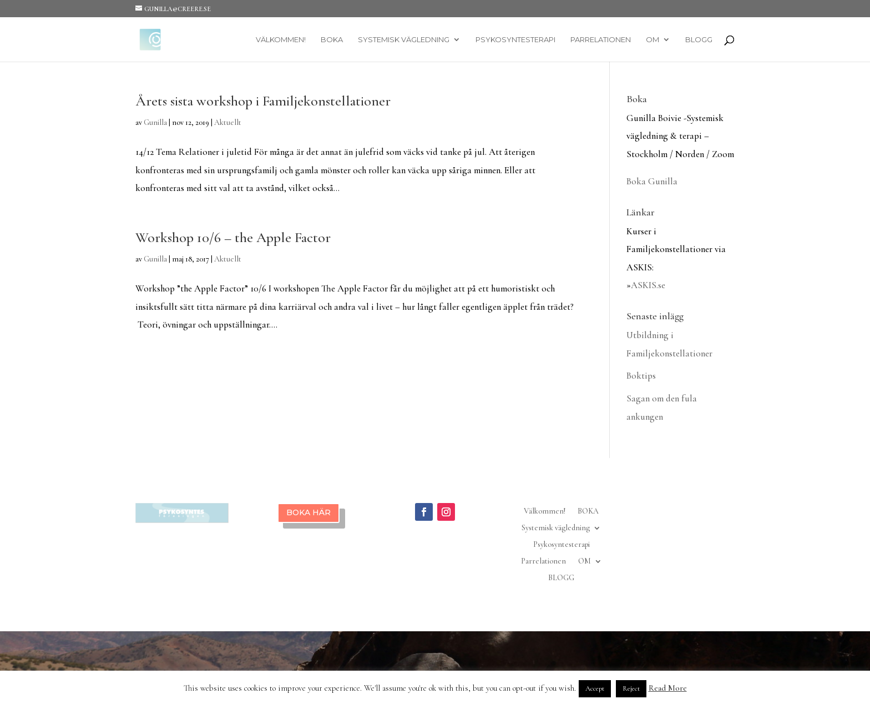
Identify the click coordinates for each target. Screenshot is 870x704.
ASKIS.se (648, 285)
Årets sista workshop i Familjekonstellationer (263, 100)
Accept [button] (594, 688)
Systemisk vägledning (403, 40)
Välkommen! (281, 40)
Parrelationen (600, 40)
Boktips (641, 375)
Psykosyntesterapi (515, 40)
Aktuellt (227, 122)
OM (652, 40)
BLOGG (698, 40)
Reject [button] (631, 688)
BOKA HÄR (308, 512)
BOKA (332, 40)
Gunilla (155, 122)
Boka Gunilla (651, 181)
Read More (668, 688)
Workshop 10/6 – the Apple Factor (233, 237)
